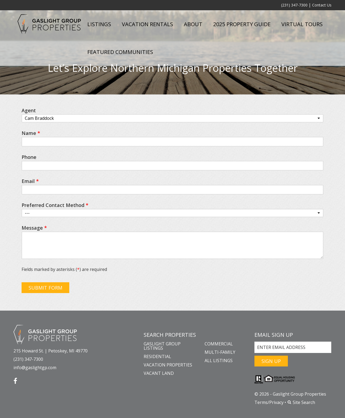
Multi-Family (220, 352)
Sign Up (271, 361)
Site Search (301, 402)
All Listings (219, 360)
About (193, 24)
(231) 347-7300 (294, 5)
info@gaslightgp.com (34, 367)
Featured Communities (120, 52)
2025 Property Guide (242, 24)
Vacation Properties (168, 365)
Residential (157, 356)
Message (34, 227)
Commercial (219, 344)
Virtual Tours (302, 24)
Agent (29, 110)
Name (31, 133)
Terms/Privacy (269, 402)
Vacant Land (159, 373)
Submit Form (45, 287)
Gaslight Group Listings (162, 346)
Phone (29, 157)
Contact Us (322, 5)
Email (30, 181)
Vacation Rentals (147, 24)
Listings (99, 24)
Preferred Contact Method (55, 205)
